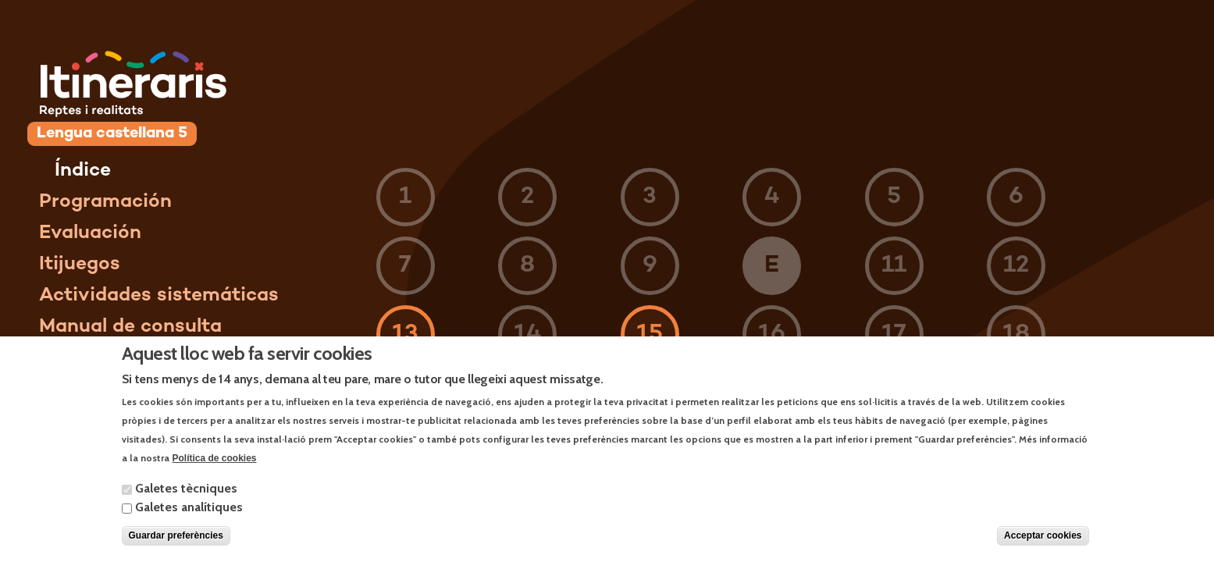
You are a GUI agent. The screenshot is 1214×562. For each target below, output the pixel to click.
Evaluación (90, 233)
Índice (83, 171)
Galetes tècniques (186, 498)
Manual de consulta (130, 327)
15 (649, 334)
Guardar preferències (176, 545)
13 (405, 334)
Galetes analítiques (189, 517)
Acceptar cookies (1042, 545)
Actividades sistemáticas (159, 296)
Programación (105, 202)
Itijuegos (79, 264)
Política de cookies (215, 467)
